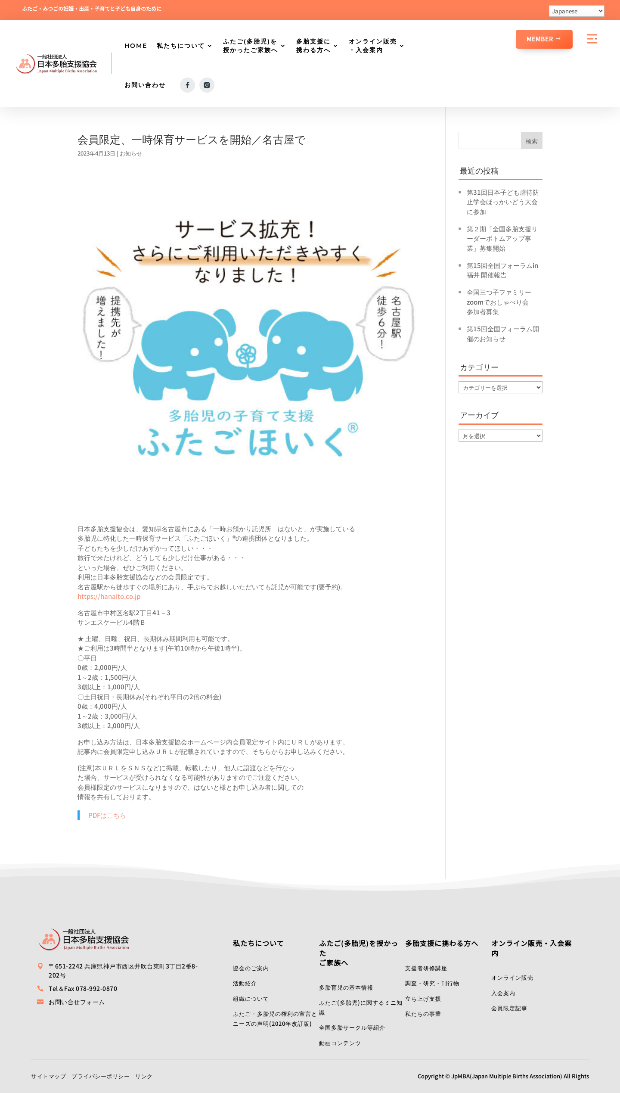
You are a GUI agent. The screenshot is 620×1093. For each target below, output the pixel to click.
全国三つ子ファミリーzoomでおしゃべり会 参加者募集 (501, 301)
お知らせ (131, 153)
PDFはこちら (107, 814)
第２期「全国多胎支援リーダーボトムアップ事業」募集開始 (502, 238)
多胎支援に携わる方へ (313, 45)
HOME (135, 46)
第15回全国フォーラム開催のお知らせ (503, 333)
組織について (251, 998)
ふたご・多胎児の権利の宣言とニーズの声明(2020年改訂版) (275, 1018)
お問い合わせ (145, 85)
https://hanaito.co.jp (109, 596)
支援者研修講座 (426, 968)
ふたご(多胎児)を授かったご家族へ (250, 45)
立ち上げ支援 (423, 998)
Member (540, 38)
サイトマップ (48, 1076)
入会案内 (503, 993)
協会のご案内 (251, 968)
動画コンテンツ (340, 1043)
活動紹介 (245, 983)
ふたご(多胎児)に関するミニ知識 (361, 1007)
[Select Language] (576, 11)
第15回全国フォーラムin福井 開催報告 (502, 270)
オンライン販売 (512, 977)
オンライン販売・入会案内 (373, 45)
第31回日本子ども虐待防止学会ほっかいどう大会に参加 (503, 201)
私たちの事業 (423, 1013)
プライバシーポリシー (100, 1076)
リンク (144, 1076)
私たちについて (181, 46)
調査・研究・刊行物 (432, 983)
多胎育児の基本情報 (346, 987)
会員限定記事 (509, 1008)
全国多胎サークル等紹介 (352, 1027)
